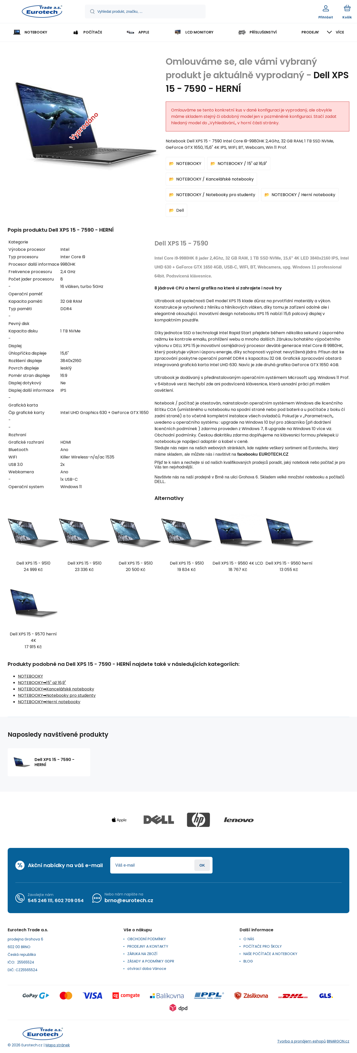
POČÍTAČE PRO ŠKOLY (262, 946)
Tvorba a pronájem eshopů (301, 1041)
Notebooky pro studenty (230, 195)
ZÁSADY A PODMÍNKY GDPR (150, 961)
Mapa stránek (58, 1045)
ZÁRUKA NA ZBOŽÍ (142, 953)
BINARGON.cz (338, 1041)
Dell (180, 210)
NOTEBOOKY (188, 163)
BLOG (248, 961)
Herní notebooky (318, 195)
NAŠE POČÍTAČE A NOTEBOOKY (270, 953)
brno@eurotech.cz (129, 900)
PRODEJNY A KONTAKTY (147, 946)
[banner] (42, 12)
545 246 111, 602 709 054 (56, 900)
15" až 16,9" (257, 163)
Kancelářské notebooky (230, 179)
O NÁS (248, 939)
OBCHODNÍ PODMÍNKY (146, 939)
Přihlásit (202, 865)
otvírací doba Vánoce (146, 968)
